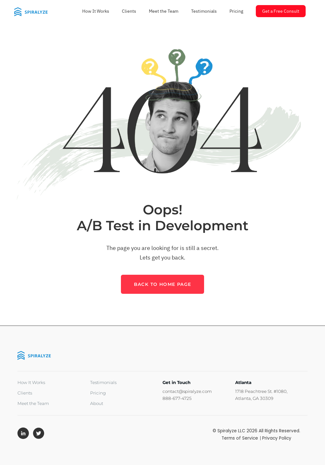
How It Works (95, 11)
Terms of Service (240, 438)
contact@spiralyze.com (187, 391)
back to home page (162, 284)
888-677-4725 (177, 398)
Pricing (236, 11)
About (96, 403)
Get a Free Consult (280, 11)
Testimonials (204, 11)
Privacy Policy (276, 438)
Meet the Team (163, 11)
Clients (129, 11)
